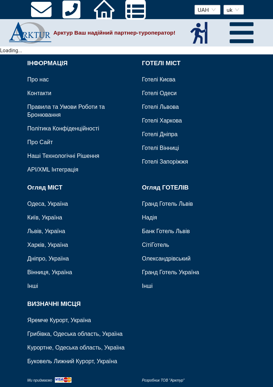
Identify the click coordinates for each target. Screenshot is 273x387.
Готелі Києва (159, 80)
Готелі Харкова (162, 121)
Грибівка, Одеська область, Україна (75, 334)
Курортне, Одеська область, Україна (76, 347)
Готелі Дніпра (160, 135)
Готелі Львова (160, 107)
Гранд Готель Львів (167, 204)
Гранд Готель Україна (170, 273)
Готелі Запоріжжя (165, 162)
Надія (149, 218)
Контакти (39, 93)
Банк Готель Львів (166, 231)
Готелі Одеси (159, 93)
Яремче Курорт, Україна (59, 320)
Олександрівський (166, 259)
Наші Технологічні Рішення (63, 156)
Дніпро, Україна (48, 259)
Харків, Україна (47, 245)
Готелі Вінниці (160, 148)
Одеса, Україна (47, 204)
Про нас (38, 80)
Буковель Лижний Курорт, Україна (72, 361)
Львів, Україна (46, 231)
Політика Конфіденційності (63, 129)
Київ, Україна (44, 218)
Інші (32, 286)
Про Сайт (40, 142)
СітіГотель (155, 245)
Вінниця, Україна (49, 273)
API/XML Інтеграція (52, 170)
